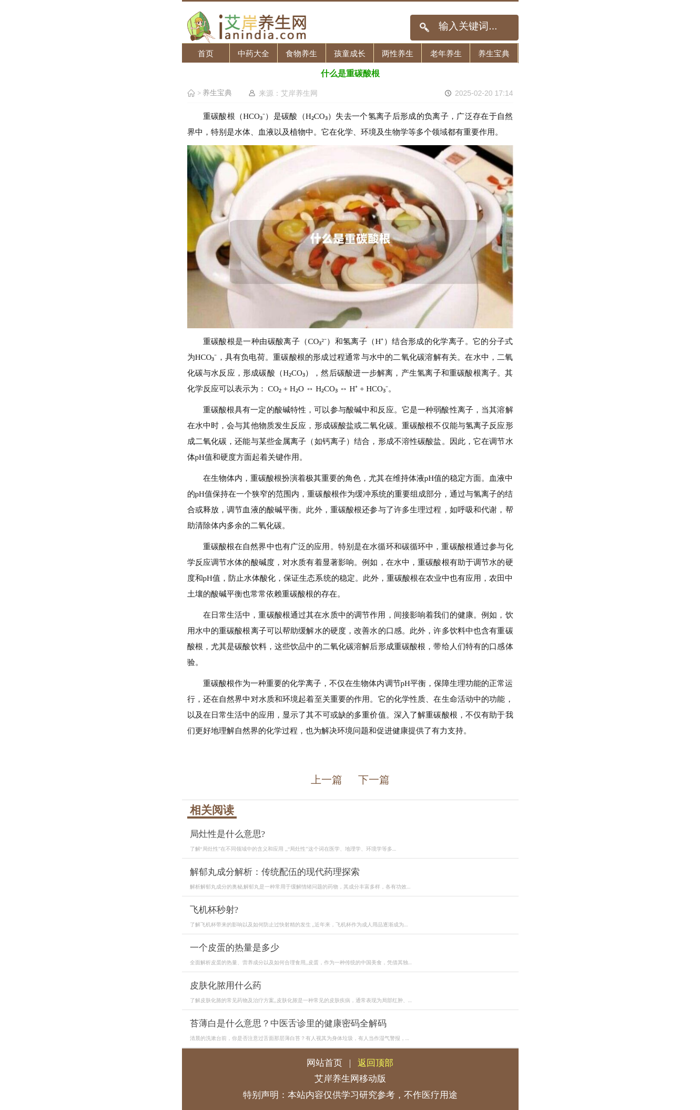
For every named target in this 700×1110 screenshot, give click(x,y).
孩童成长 (350, 53)
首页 (206, 53)
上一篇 (326, 779)
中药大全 (253, 53)
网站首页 (324, 1063)
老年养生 (446, 53)
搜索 (424, 28)
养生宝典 (494, 53)
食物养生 (301, 53)
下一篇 (374, 779)
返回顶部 (375, 1063)
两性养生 (397, 53)
